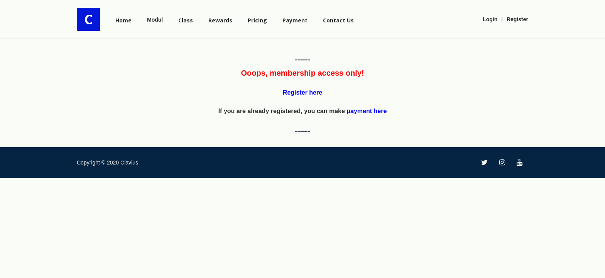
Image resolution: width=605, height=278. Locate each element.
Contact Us (338, 20)
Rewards (220, 20)
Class (185, 20)
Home (123, 20)
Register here (302, 92)
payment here (366, 111)
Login (490, 19)
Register (517, 19)
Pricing (257, 20)
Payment (295, 20)
